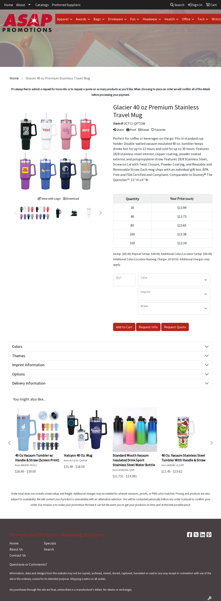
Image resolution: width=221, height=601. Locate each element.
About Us (16, 549)
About (20, 5)
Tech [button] (201, 19)
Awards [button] (81, 19)
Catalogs (42, 5)
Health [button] (169, 19)
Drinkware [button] (115, 19)
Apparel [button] (63, 19)
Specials (50, 543)
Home (8, 5)
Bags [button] (97, 19)
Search (177, 5)
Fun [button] (133, 19)
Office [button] (186, 19)
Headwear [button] (150, 19)
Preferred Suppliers (66, 5)
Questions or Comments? (28, 564)
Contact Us (17, 555)
